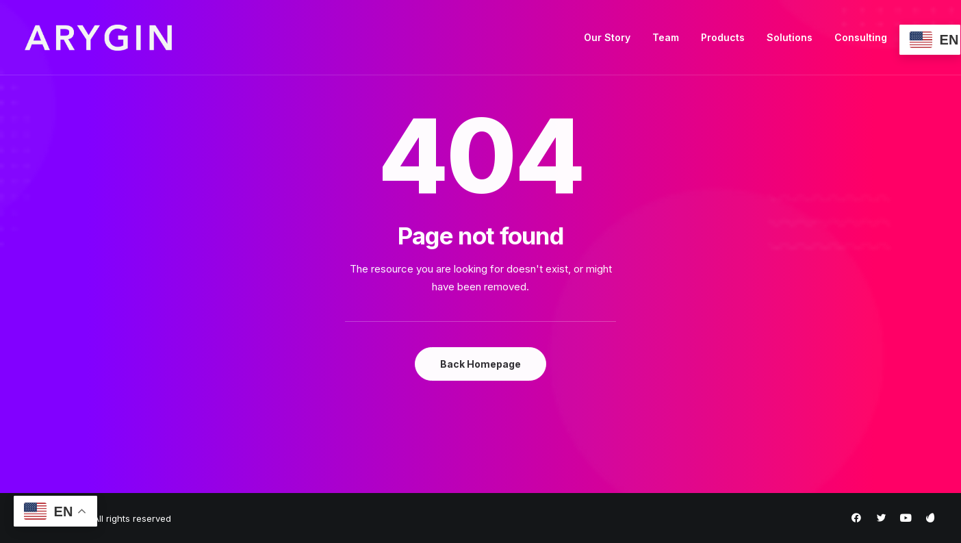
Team (665, 37)
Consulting (860, 37)
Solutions (789, 37)
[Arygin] (98, 38)
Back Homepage (480, 364)
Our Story (607, 37)
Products (723, 37)
